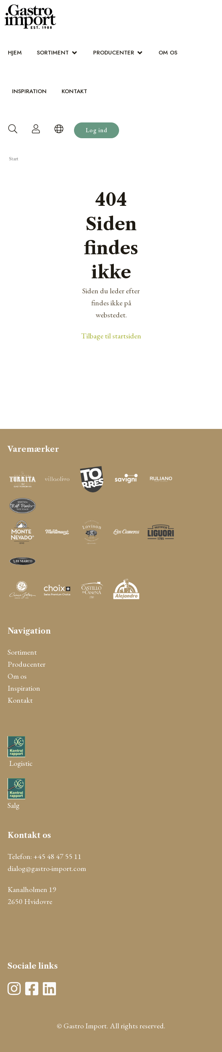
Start (13, 158)
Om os (168, 52)
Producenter (113, 52)
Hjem (15, 52)
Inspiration (29, 91)
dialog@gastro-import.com (47, 868)
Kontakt (74, 91)
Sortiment (53, 52)
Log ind (96, 130)
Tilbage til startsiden (111, 336)
